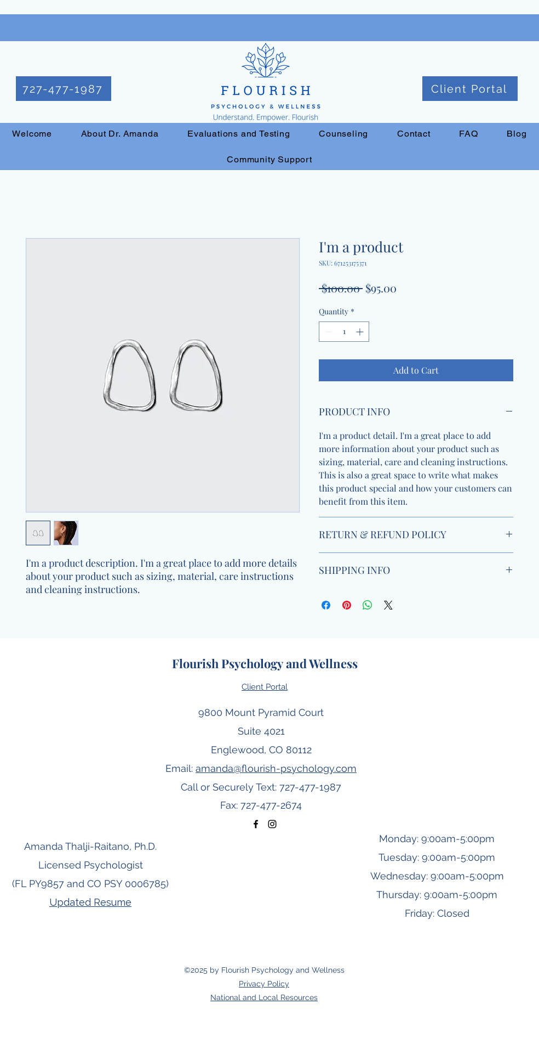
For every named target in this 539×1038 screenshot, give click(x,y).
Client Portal (265, 687)
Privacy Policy (264, 983)
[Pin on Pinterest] (346, 605)
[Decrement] (327, 331)
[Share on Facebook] (325, 605)
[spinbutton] (344, 331)
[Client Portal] (470, 88)
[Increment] (361, 331)
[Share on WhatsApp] (367, 605)
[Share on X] (388, 605)
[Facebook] (255, 824)
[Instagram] (272, 824)
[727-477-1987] (63, 88)
